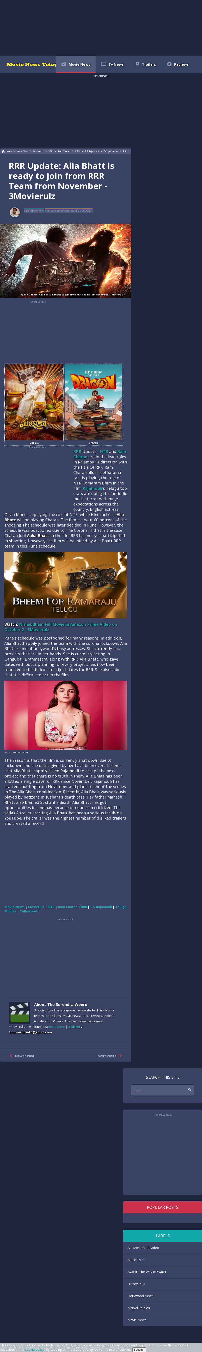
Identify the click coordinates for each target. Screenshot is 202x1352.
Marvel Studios (139, 1308)
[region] (101, 27)
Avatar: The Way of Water (147, 1271)
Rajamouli (92, 488)
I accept (139, 1349)
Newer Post (21, 1056)
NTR (104, 451)
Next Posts (111, 1056)
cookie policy (34, 1349)
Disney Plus (136, 1283)
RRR (77, 451)
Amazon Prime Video (143, 1247)
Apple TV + (136, 1259)
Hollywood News (140, 1296)
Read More (57, 1027)
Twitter (74, 1027)
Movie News (137, 1320)
